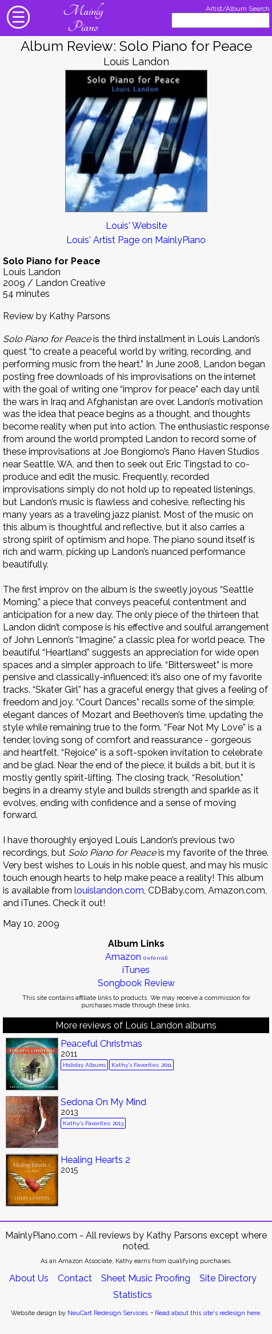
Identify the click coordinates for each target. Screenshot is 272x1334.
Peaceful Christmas (101, 1043)
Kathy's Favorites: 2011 (141, 1065)
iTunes (136, 969)
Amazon (136, 956)
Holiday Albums (84, 1065)
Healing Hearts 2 (95, 1159)
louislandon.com (109, 890)
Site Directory (228, 1278)
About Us (29, 1278)
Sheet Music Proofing (145, 1278)
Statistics (132, 1294)
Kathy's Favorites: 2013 (93, 1123)
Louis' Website (136, 225)
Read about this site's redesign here (207, 1313)
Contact (75, 1278)
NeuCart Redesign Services (107, 1313)
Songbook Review (136, 983)
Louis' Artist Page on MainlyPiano (136, 240)
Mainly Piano (83, 19)
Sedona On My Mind (103, 1102)
